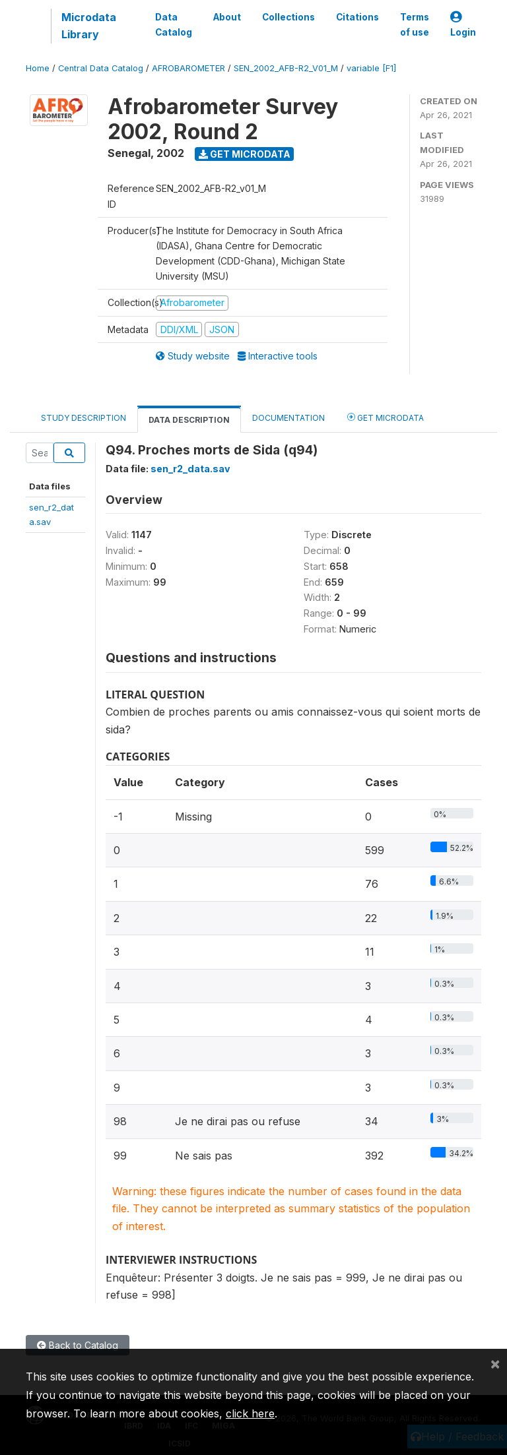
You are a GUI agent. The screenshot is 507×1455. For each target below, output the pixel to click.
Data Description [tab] (189, 420)
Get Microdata (244, 154)
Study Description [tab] (83, 418)
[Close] (495, 1363)
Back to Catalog (77, 1345)
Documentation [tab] (288, 418)
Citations (357, 17)
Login (463, 25)
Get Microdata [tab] (385, 417)
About (227, 17)
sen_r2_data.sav (190, 468)
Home (38, 68)
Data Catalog (173, 24)
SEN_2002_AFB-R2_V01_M (286, 68)
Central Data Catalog (100, 68)
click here (250, 1413)
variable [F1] (371, 68)
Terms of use (414, 24)
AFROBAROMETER (188, 68)
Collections (288, 17)
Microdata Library (88, 26)
